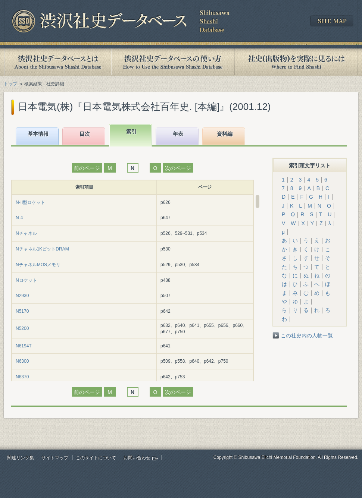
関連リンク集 (20, 457)
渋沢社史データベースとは (57, 62)
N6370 (22, 376)
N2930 (22, 295)
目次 (84, 134)
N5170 (22, 311)
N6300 (22, 361)
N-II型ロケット (30, 202)
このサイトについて (96, 457)
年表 (178, 134)
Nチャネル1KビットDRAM (42, 249)
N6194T (24, 346)
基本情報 (38, 134)
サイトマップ (54, 457)
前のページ (87, 168)
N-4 (19, 217)
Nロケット (26, 280)
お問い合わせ (137, 457)
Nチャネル (26, 233)
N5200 (22, 328)
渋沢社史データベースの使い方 (173, 62)
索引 (131, 132)
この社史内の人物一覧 (307, 335)
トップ (10, 83)
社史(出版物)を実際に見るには (296, 62)
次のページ (178, 168)
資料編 (225, 134)
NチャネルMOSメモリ (38, 264)
